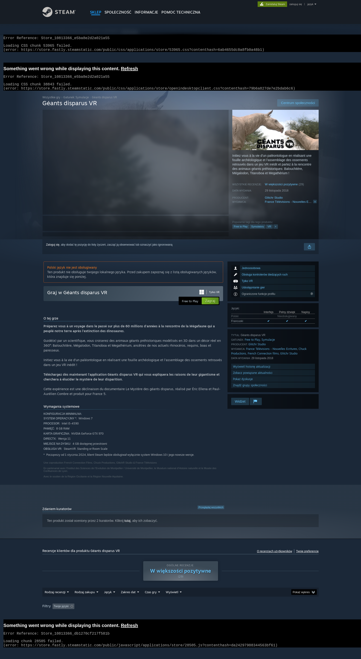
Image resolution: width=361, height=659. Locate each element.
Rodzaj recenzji (55, 597)
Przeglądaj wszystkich (210, 512)
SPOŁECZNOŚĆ (118, 12)
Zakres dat (128, 597)
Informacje (146, 12)
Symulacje (268, 345)
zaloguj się (295, 4)
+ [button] (275, 232)
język (310, 4)
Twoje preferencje (307, 556)
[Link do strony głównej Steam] (59, 16)
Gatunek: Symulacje (76, 103)
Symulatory (257, 232)
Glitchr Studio (274, 203)
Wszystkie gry (51, 103)
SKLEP (95, 12)
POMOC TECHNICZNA (180, 12)
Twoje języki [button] (61, 611)
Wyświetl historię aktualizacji (251, 372)
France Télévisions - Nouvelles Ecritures (291, 207)
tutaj (127, 526)
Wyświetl (172, 597)
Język (108, 597)
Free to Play (240, 232)
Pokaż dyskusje (243, 384)
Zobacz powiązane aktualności (252, 378)
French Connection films (263, 359)
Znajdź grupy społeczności (250, 390)
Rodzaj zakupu (85, 597)
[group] (180, 612)
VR (269, 232)
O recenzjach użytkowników (274, 556)
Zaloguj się (52, 250)
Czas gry (151, 597)
